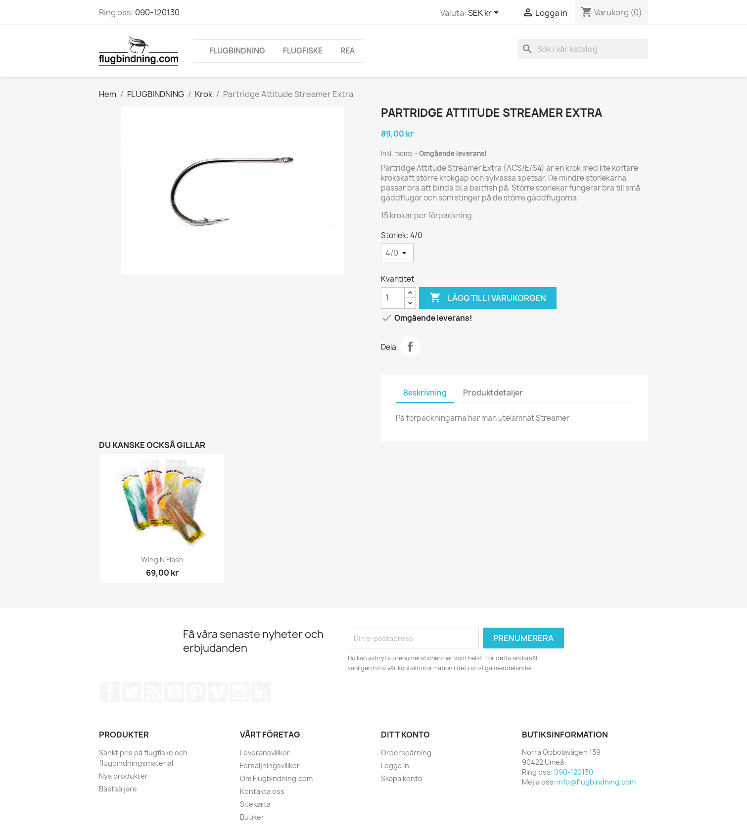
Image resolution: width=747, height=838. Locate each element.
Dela (410, 346)
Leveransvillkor (265, 752)
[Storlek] (397, 253)
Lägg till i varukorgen (487, 298)
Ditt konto (405, 734)
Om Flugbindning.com (276, 778)
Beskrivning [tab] (425, 393)
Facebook (110, 692)
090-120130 (157, 12)
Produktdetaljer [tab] (493, 393)
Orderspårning (406, 752)
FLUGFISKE (303, 51)
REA (347, 51)
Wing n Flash (162, 559)
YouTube (174, 692)
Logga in (395, 765)
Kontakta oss (262, 791)
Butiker (252, 817)
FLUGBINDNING (237, 51)
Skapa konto (401, 778)
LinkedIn (261, 692)
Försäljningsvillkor (270, 765)
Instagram (239, 692)
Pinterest (196, 692)
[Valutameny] (485, 13)
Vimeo (218, 692)
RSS (152, 692)
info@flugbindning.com (596, 782)
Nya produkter (123, 776)
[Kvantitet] (393, 298)
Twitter (131, 692)
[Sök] (582, 49)
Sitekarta (255, 804)
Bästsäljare (118, 788)
